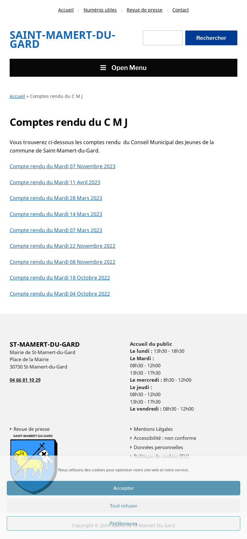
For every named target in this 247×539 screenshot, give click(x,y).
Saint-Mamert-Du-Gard (62, 39)
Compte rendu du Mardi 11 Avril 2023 (55, 182)
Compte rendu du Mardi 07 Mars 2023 (56, 230)
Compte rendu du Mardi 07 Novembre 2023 (62, 166)
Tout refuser (124, 506)
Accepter (123, 488)
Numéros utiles (100, 10)
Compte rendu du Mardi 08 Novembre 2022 (62, 261)
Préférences (124, 523)
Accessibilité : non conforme (165, 438)
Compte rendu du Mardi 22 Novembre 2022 (62, 245)
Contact (180, 10)
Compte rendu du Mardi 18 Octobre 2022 (60, 277)
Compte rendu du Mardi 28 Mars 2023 (56, 198)
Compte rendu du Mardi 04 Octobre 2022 (60, 293)
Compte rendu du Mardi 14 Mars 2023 (56, 214)
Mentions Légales (153, 429)
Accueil (66, 10)
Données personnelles (158, 447)
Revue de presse (144, 10)
